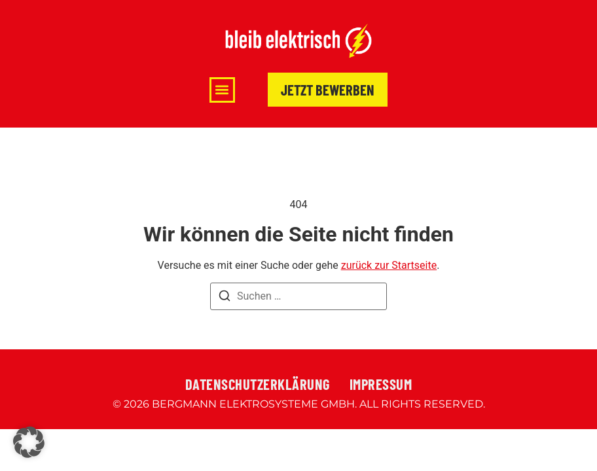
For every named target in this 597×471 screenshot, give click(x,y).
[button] (222, 90)
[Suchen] (225, 298)
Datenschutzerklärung (257, 383)
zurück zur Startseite (389, 265)
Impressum (381, 383)
